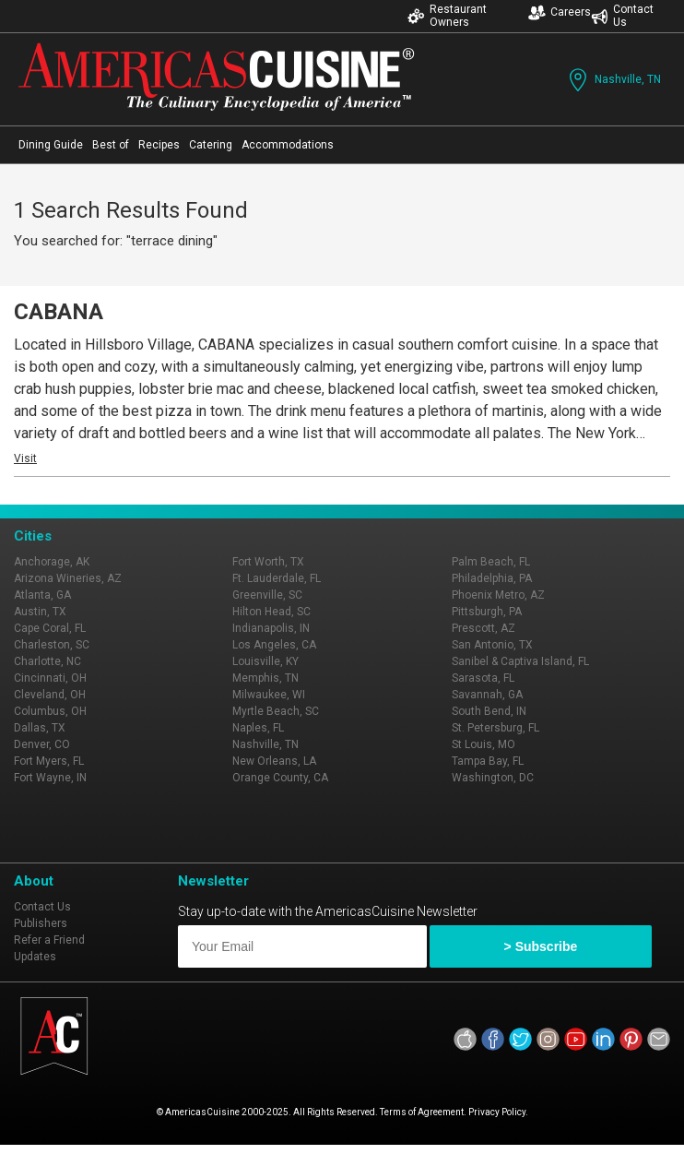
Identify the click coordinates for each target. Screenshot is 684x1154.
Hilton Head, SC (271, 611)
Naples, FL (258, 727)
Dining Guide (50, 144)
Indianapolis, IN (271, 628)
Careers (559, 12)
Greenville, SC (267, 595)
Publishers (40, 923)
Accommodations (288, 144)
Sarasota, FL (483, 678)
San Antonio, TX (492, 644)
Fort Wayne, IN (50, 777)
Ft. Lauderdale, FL (276, 578)
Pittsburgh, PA (487, 611)
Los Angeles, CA (274, 644)
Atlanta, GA (42, 595)
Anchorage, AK (51, 561)
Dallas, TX (39, 727)
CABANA (58, 312)
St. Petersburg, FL (495, 727)
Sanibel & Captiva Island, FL (520, 661)
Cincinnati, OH (50, 678)
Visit (25, 458)
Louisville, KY (265, 661)
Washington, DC (493, 777)
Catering (210, 144)
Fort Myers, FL (49, 761)
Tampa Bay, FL (488, 761)
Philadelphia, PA (492, 578)
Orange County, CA (280, 777)
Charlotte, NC (47, 661)
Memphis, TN (265, 678)
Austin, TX (40, 611)
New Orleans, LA (274, 761)
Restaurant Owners (447, 16)
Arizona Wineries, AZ (68, 578)
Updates (35, 956)
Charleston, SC (51, 644)
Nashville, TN (613, 79)
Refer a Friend (49, 940)
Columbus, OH (50, 711)
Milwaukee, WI (268, 694)
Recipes (159, 144)
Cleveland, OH (50, 694)
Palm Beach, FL (491, 561)
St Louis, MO (483, 744)
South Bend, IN (489, 711)
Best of (110, 144)
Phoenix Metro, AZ (498, 595)
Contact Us (622, 16)
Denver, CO (42, 744)
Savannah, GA (487, 694)
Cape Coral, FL (50, 628)
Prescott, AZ (483, 628)
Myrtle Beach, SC (275, 711)
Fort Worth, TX (268, 561)
